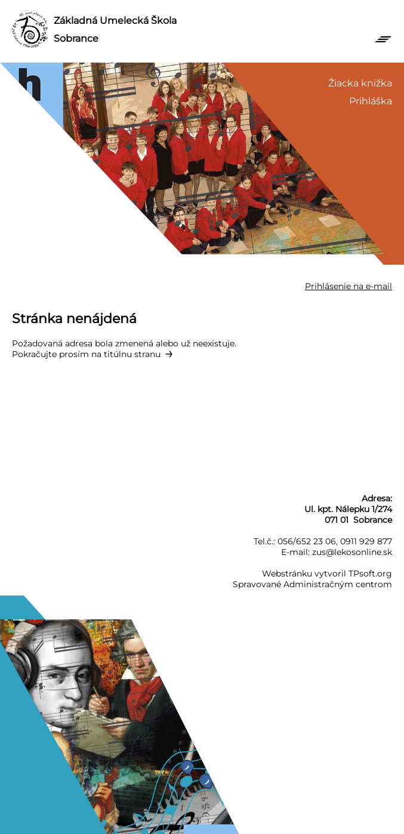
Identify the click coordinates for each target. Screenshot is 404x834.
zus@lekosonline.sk (352, 552)
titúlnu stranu (132, 354)
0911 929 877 (366, 541)
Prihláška (370, 101)
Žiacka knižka (360, 83)
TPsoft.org (370, 573)
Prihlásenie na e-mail (348, 286)
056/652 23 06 (306, 541)
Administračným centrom (337, 584)
